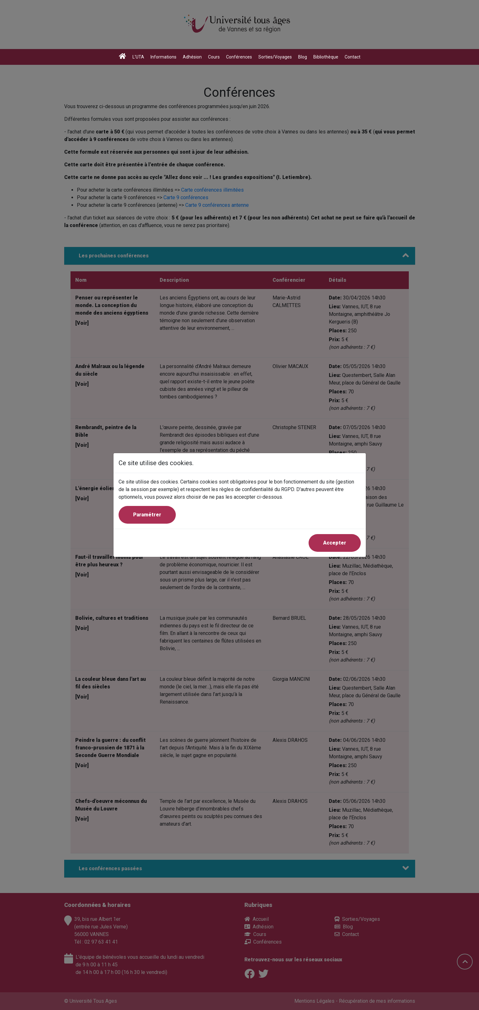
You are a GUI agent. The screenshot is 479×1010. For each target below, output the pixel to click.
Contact (352, 56)
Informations (163, 56)
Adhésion (192, 56)
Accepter (334, 543)
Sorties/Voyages (275, 56)
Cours (214, 56)
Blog (302, 56)
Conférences (239, 56)
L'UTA (138, 56)
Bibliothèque (325, 56)
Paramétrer (147, 515)
